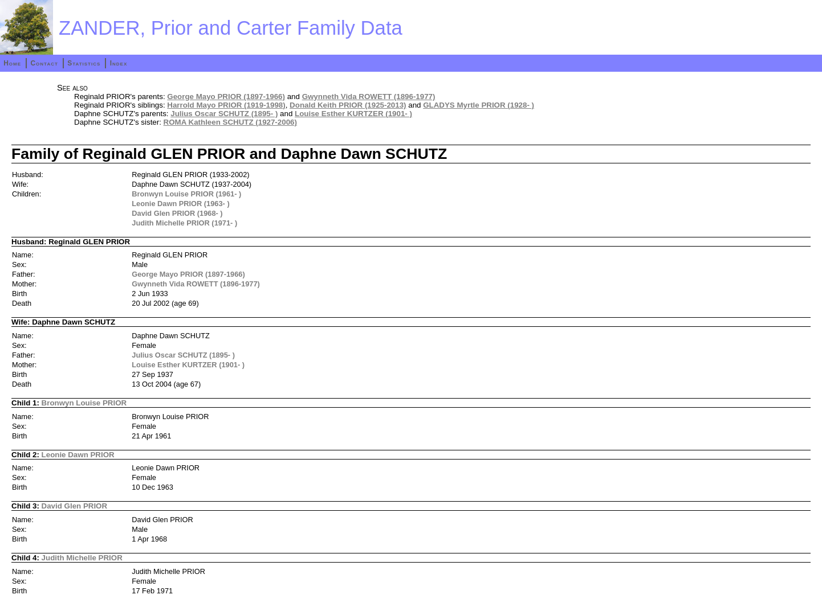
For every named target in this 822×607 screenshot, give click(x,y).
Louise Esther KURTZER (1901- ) (353, 113)
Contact (44, 63)
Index (119, 63)
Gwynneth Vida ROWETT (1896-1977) (369, 96)
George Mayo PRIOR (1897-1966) (226, 96)
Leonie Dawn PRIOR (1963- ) (180, 203)
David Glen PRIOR (75, 506)
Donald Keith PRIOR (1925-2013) (348, 105)
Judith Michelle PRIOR (82, 557)
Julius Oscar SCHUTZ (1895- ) (224, 113)
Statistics (83, 63)
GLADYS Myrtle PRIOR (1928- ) (478, 105)
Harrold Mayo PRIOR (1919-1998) (226, 105)
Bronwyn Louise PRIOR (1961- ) (186, 194)
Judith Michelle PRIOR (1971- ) (184, 223)
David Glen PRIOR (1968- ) (177, 213)
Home (12, 63)
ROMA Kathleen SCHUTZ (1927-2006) (230, 122)
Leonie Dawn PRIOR (78, 454)
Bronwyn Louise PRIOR (84, 403)
